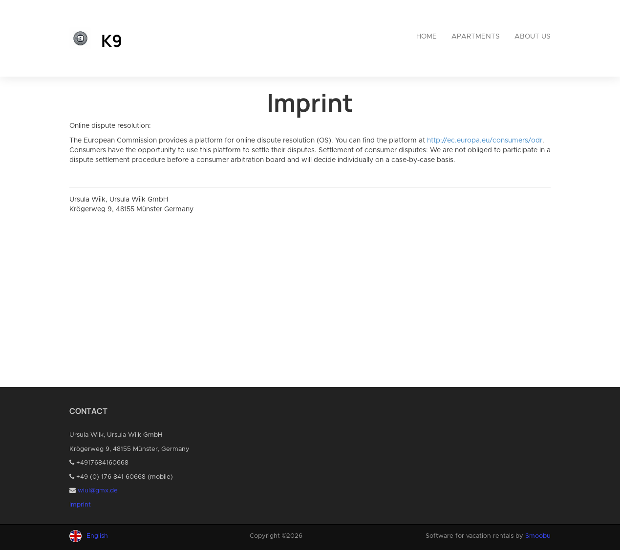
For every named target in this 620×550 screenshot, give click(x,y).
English (97, 536)
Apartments (475, 36)
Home (426, 36)
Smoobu (538, 536)
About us (532, 36)
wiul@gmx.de (98, 491)
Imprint (80, 505)
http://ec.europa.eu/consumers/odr (484, 140)
